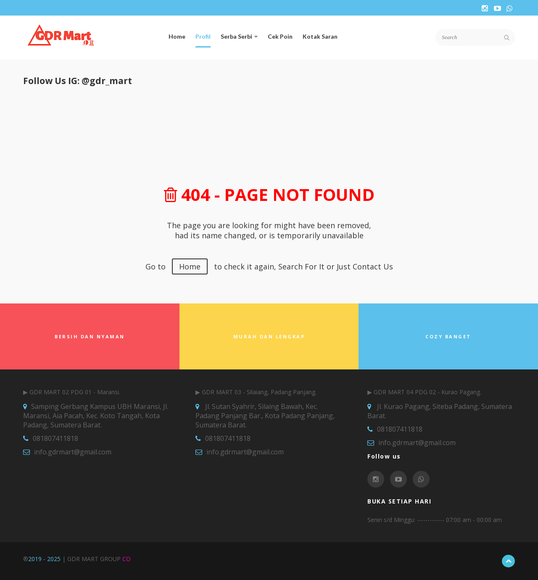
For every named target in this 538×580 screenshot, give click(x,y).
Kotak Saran (320, 36)
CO (126, 559)
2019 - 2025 (44, 559)
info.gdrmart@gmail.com (72, 451)
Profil (203, 36)
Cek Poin (280, 36)
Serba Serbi (239, 36)
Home (177, 36)
